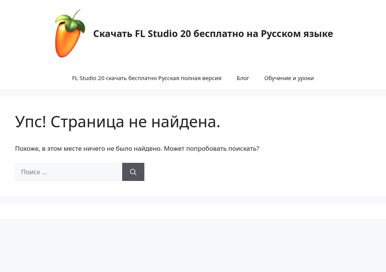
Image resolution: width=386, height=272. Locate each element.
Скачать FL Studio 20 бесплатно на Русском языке (213, 33)
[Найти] (133, 172)
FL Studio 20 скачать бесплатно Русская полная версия (146, 78)
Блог (243, 78)
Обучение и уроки (289, 78)
